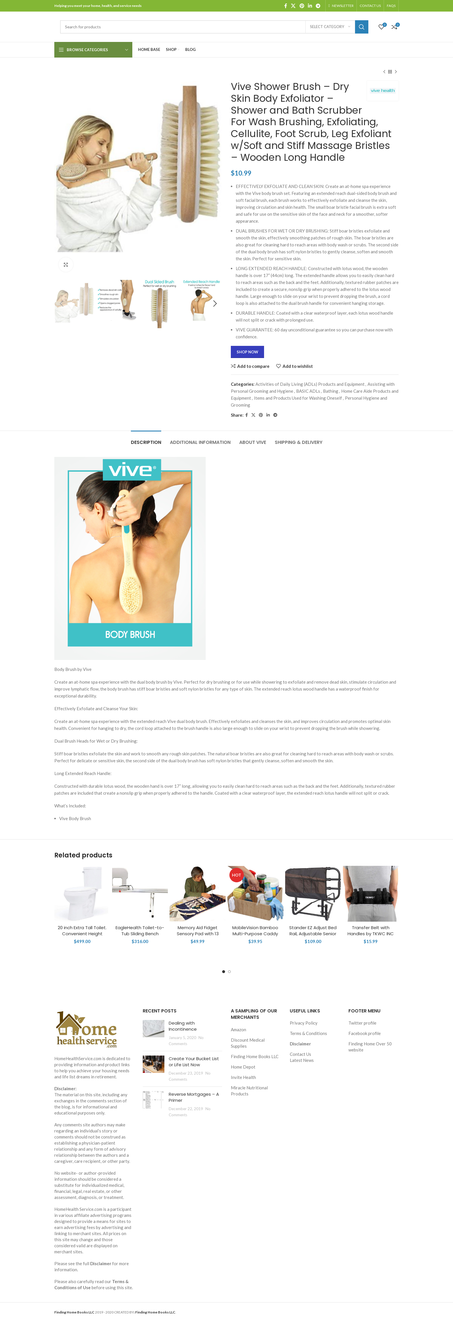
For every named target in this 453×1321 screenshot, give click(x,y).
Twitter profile (362, 1022)
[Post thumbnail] (153, 1033)
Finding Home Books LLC (255, 1056)
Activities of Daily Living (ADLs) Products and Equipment (310, 384)
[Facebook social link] (285, 5)
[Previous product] (384, 72)
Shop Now (247, 352)
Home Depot (243, 1066)
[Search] (214, 27)
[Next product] (396, 72)
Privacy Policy (304, 1022)
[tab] (146, 439)
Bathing (330, 391)
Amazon (238, 1029)
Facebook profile (364, 1033)
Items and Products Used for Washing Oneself (298, 398)
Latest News (302, 1060)
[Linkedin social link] (310, 5)
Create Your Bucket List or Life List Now (194, 1062)
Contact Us (300, 1054)
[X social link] (293, 5)
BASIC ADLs (308, 391)
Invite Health (243, 1077)
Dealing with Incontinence (183, 1026)
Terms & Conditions (308, 1033)
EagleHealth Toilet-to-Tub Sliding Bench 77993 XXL (140, 934)
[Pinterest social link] (302, 5)
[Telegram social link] (318, 5)
